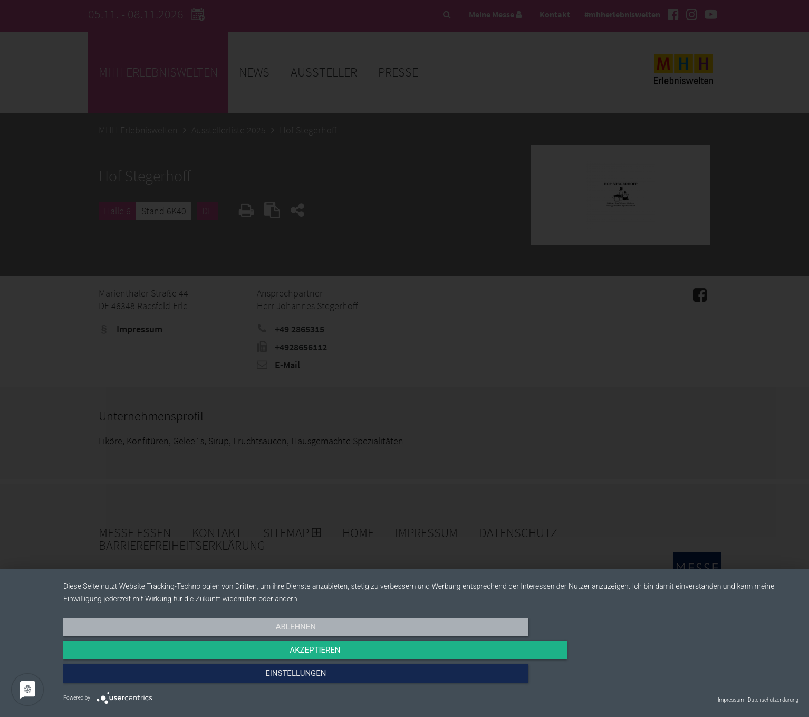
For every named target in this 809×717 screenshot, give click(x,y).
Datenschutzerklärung (773, 700)
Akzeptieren (431, 678)
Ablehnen (173, 678)
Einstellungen (688, 678)
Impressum (731, 700)
